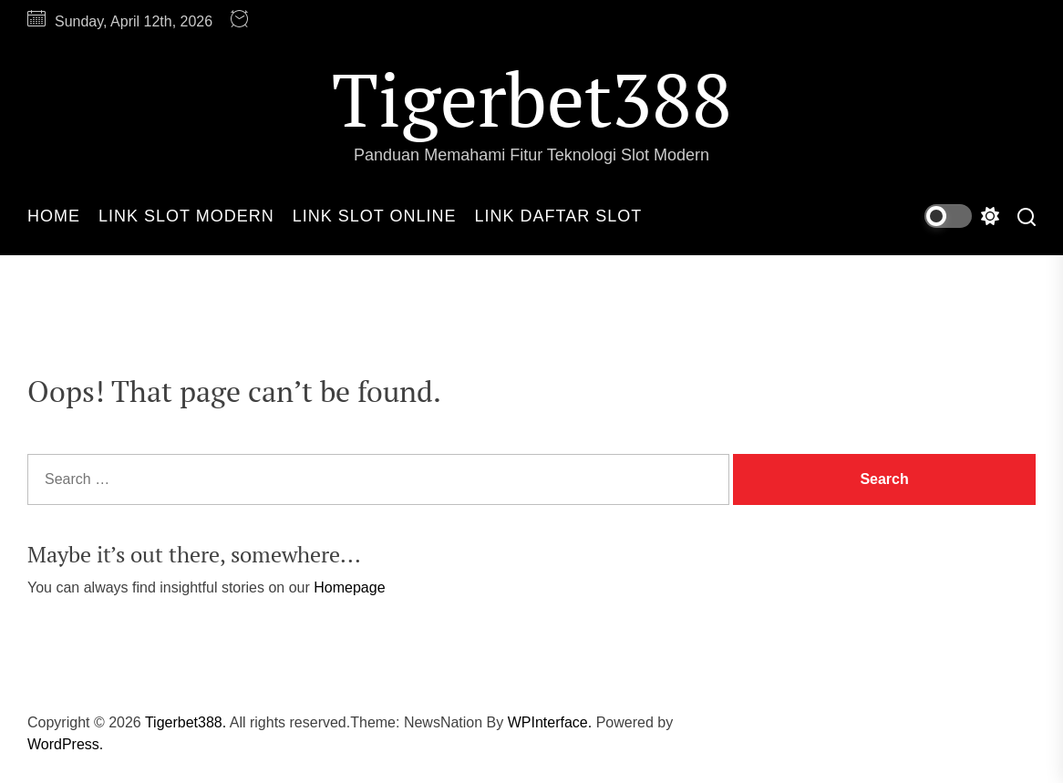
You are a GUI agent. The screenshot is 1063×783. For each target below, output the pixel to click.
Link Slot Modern (186, 216)
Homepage (349, 587)
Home (53, 216)
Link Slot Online (375, 216)
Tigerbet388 (532, 98)
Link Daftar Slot (558, 216)
